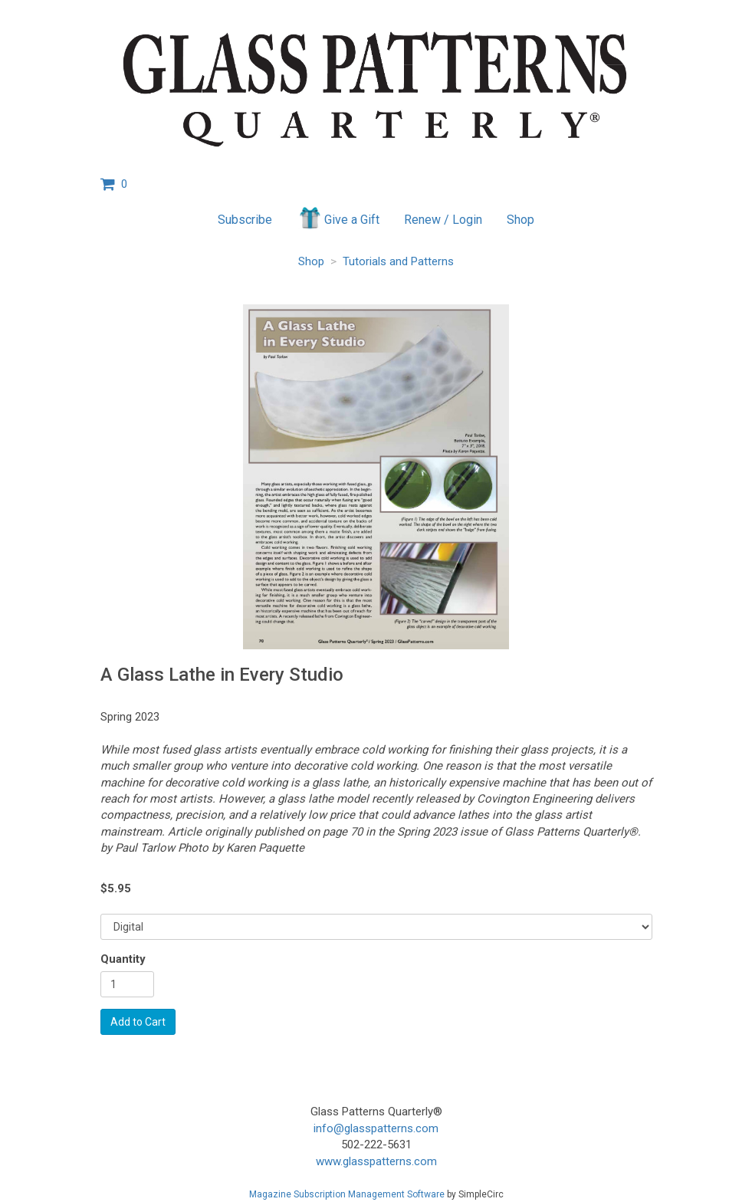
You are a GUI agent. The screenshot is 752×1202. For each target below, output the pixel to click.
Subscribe (245, 219)
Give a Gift (338, 217)
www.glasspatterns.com (376, 1161)
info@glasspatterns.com (376, 1128)
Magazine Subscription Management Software (347, 1194)
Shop (520, 219)
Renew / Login (443, 219)
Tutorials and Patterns (398, 261)
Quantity (123, 959)
